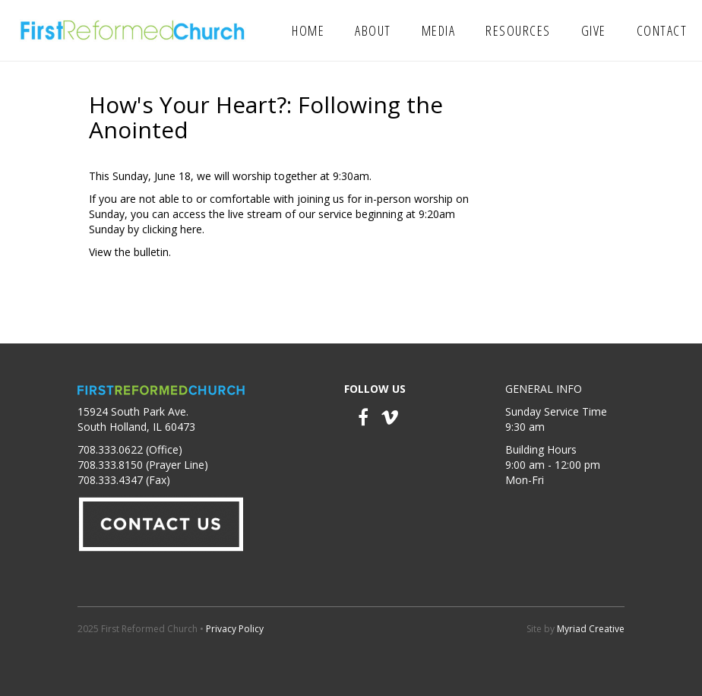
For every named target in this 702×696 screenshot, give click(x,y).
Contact (662, 30)
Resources (518, 30)
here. (192, 229)
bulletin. (152, 252)
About (373, 30)
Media (439, 30)
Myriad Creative (591, 628)
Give (593, 30)
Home (308, 30)
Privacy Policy (235, 628)
